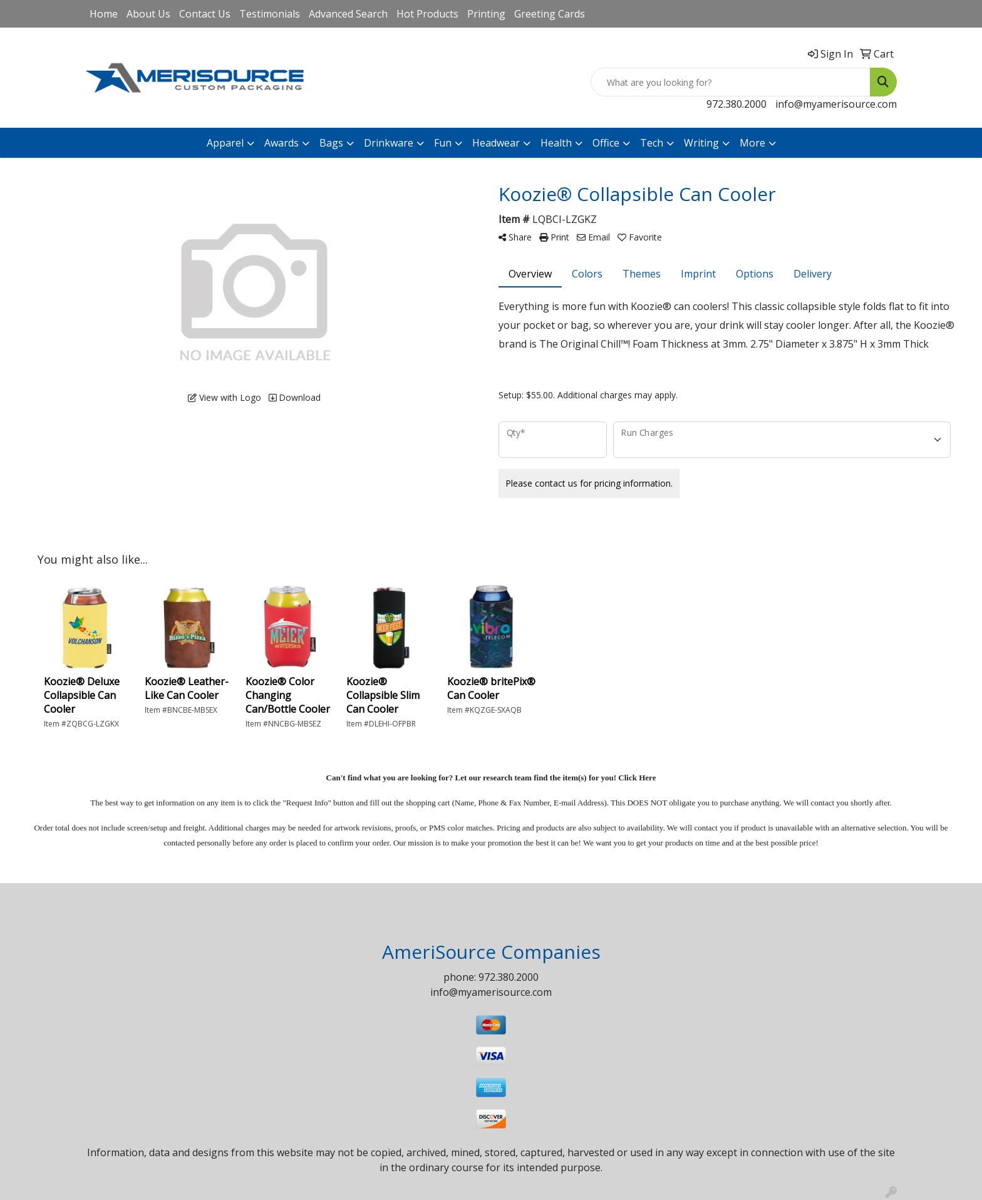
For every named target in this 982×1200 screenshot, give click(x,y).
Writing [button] (701, 143)
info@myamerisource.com (836, 104)
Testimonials (269, 14)
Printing (486, 14)
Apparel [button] (225, 143)
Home (104, 14)
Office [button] (605, 143)
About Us (148, 14)
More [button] (752, 143)
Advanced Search (348, 14)
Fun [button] (443, 143)
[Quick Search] (731, 82)
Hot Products (427, 14)
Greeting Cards (549, 14)
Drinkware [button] (388, 143)
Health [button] (556, 143)
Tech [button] (651, 143)
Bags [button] (331, 143)
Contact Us (204, 14)
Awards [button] (281, 143)
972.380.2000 (736, 104)
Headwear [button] (496, 143)
